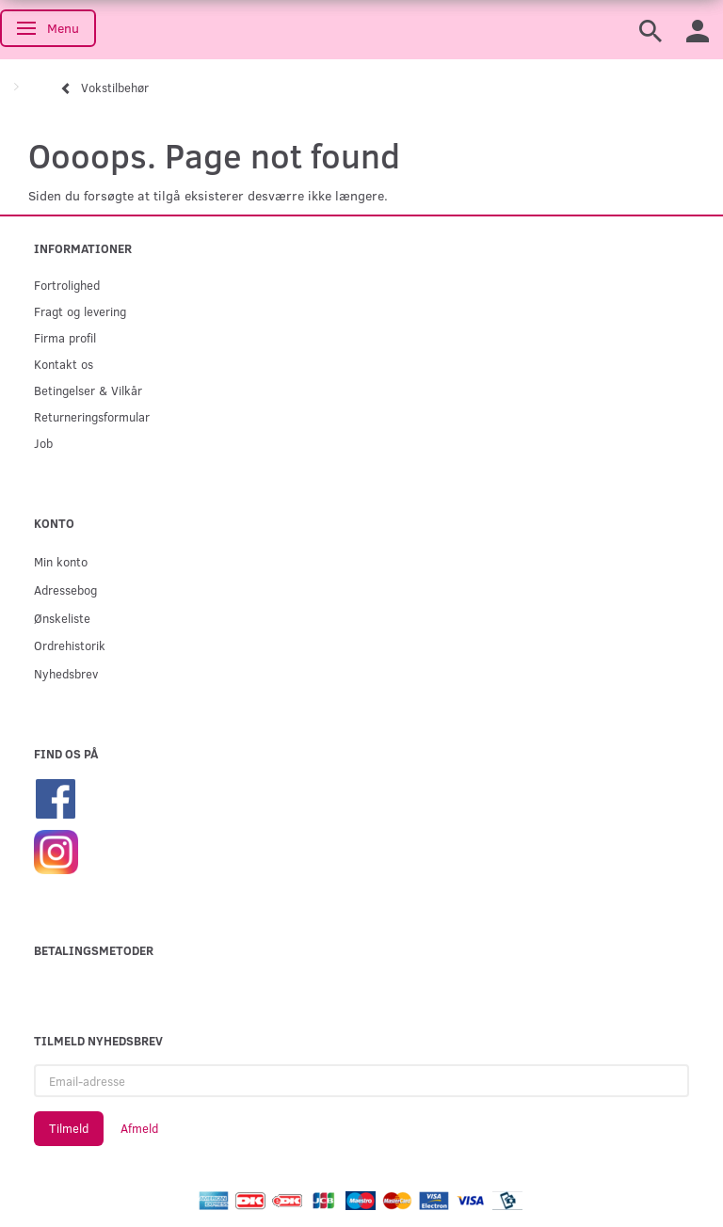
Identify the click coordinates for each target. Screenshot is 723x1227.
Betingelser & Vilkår (88, 390)
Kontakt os (63, 364)
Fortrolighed (67, 285)
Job (43, 443)
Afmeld (139, 1128)
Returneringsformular (92, 416)
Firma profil (65, 337)
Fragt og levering (80, 311)
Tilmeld (68, 1128)
